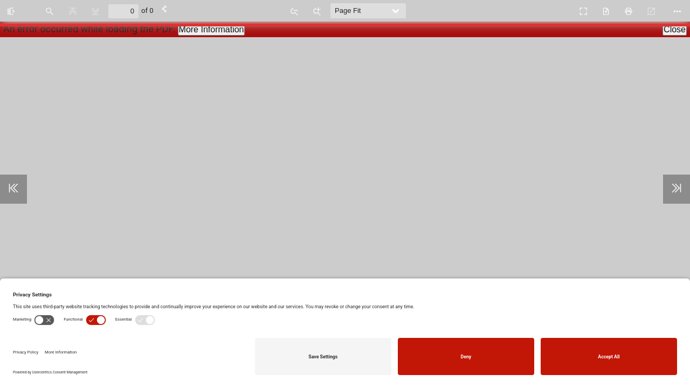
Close (675, 29)
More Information (211, 29)
